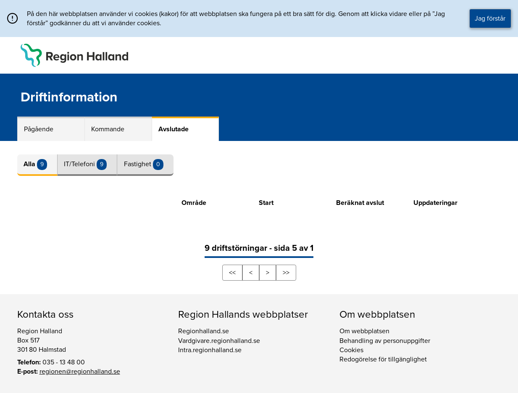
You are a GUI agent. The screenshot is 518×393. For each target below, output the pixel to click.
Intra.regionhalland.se (210, 350)
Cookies (351, 350)
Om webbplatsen (364, 331)
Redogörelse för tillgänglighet (383, 359)
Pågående (38, 129)
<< (232, 272)
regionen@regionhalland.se (79, 371)
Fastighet (138, 164)
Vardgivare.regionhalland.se (219, 341)
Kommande (107, 129)
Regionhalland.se (203, 331)
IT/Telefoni (80, 164)
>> (286, 272)
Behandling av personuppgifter (384, 341)
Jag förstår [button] (490, 18)
